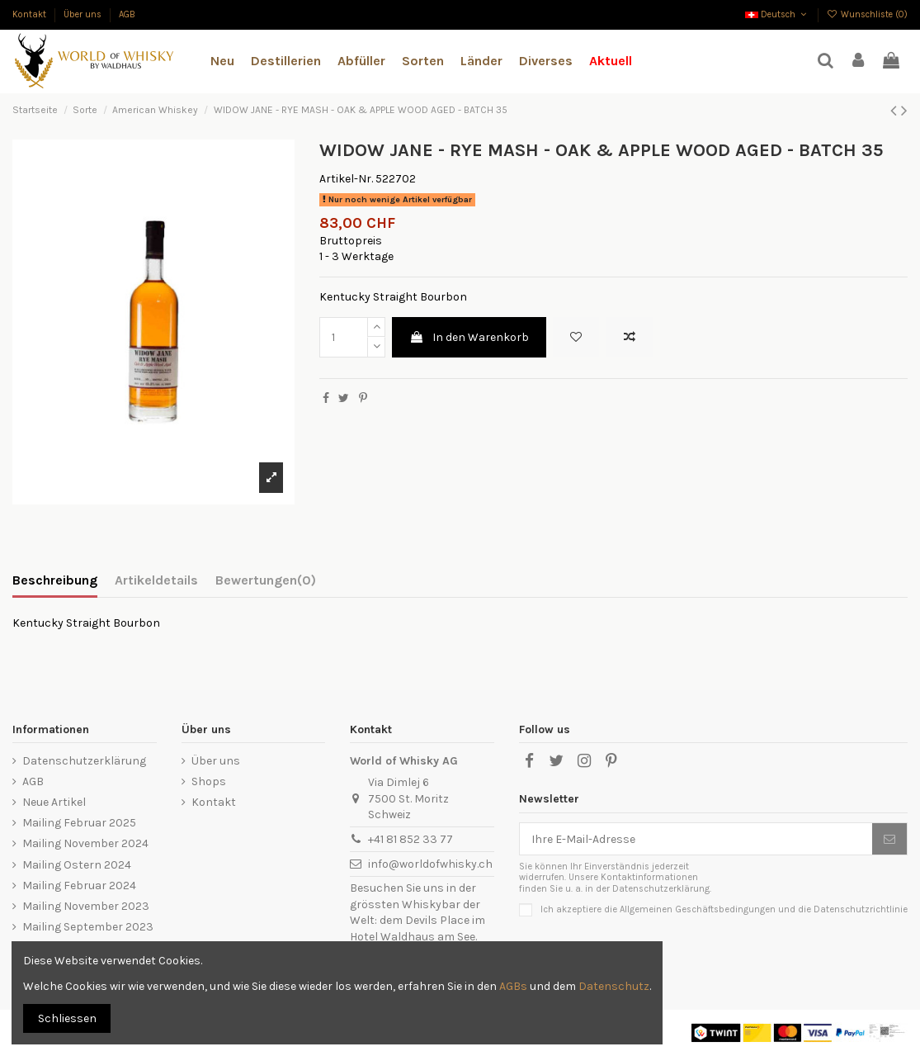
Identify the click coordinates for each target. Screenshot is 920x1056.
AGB (127, 14)
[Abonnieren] (889, 839)
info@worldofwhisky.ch (430, 864)
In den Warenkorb (469, 337)
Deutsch (777, 14)
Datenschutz (613, 986)
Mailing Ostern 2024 (76, 865)
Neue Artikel (54, 802)
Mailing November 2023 (85, 906)
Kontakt (30, 14)
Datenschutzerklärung (84, 761)
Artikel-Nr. (346, 179)
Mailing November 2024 (85, 843)
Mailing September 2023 (87, 927)
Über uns (84, 14)
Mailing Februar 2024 (79, 885)
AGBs (513, 986)
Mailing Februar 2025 (79, 823)
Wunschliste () (867, 14)
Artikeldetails (156, 580)
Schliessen (67, 1018)
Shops (208, 781)
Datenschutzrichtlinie (861, 909)
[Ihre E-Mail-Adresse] (696, 839)
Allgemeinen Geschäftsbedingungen (698, 909)
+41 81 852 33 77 (410, 839)
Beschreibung (54, 580)
